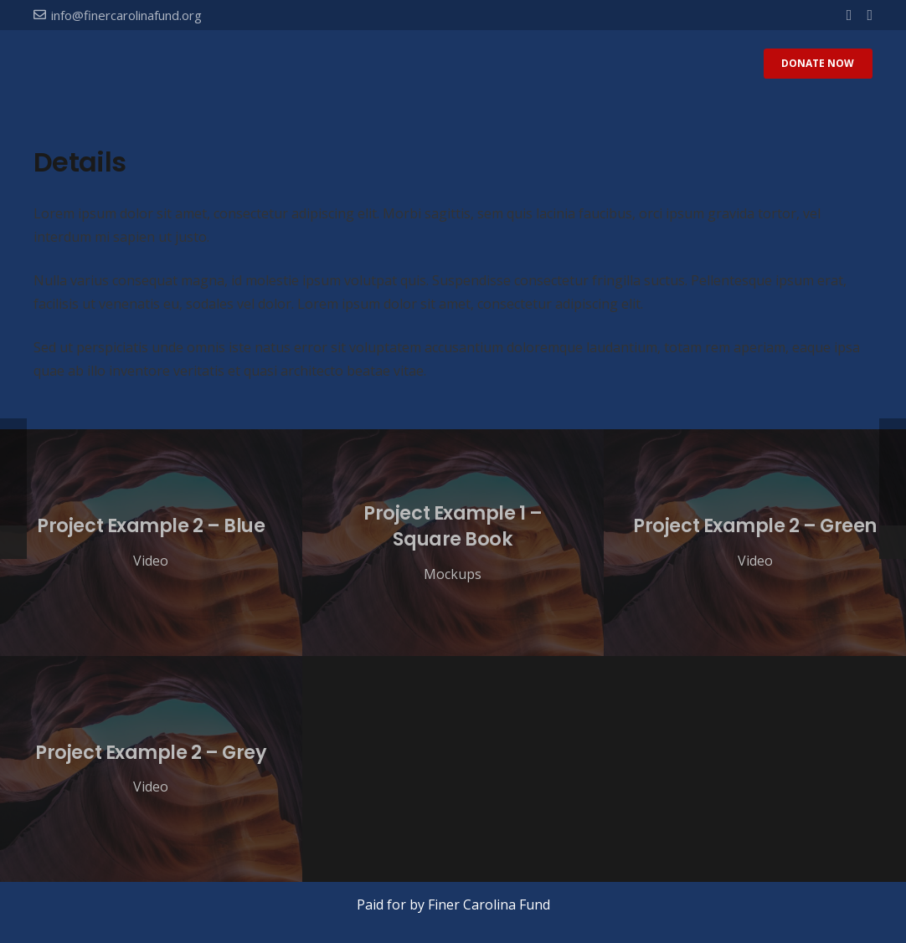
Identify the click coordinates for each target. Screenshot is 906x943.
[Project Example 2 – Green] (755, 542)
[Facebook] (849, 15)
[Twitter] (870, 15)
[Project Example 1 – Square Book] (453, 542)
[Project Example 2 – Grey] (151, 769)
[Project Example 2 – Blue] (151, 542)
